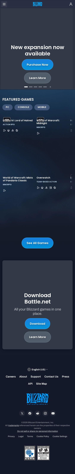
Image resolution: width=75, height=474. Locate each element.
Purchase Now (37, 65)
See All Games (37, 243)
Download (37, 315)
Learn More (37, 78)
